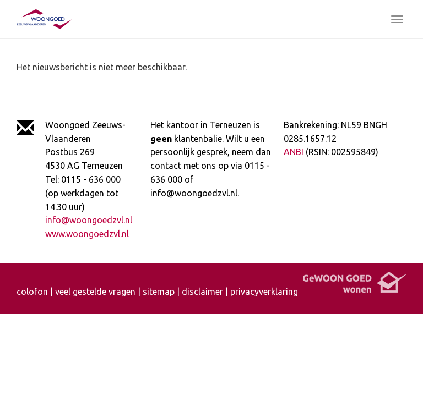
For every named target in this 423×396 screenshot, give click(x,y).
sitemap (159, 291)
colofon (32, 291)
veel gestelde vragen (95, 291)
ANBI (293, 152)
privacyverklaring (264, 291)
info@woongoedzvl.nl (88, 220)
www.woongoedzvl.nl (87, 234)
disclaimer (202, 291)
